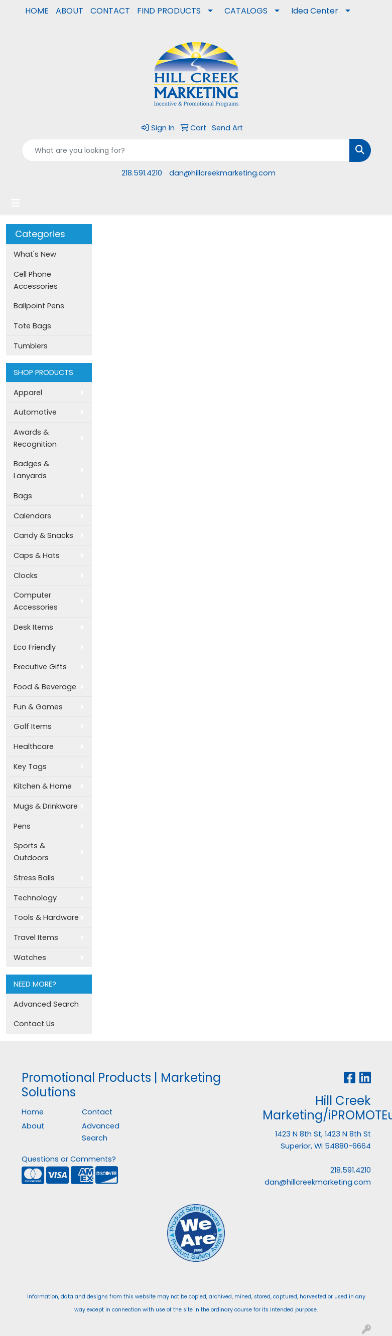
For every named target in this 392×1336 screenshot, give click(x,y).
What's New (35, 254)
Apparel (28, 393)
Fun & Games (38, 707)
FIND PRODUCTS (169, 11)
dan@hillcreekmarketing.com (222, 173)
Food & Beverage (45, 687)
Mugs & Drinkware (46, 806)
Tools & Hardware (46, 917)
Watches (30, 957)
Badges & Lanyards (31, 470)
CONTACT (110, 11)
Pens (22, 826)
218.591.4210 (141, 173)
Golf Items (33, 726)
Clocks (26, 575)
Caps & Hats (37, 555)
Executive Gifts (40, 667)
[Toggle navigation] (15, 203)
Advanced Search (46, 1004)
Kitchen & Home (43, 786)
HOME (37, 11)
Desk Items (33, 627)
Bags (23, 496)
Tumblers (31, 346)
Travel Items (36, 937)
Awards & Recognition (35, 438)
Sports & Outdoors (31, 852)
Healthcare (34, 746)
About (33, 1126)
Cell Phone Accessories (36, 280)
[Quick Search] (186, 150)
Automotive (35, 412)
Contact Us (34, 1024)
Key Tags (30, 766)
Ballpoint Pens (39, 306)
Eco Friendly (35, 647)
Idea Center (314, 11)
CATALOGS (246, 11)
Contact (97, 1112)
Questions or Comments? (69, 1159)
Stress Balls (34, 878)
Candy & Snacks (43, 535)
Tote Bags (32, 326)
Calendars (32, 516)
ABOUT (69, 11)
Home (33, 1112)
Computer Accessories (36, 601)
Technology (35, 898)
